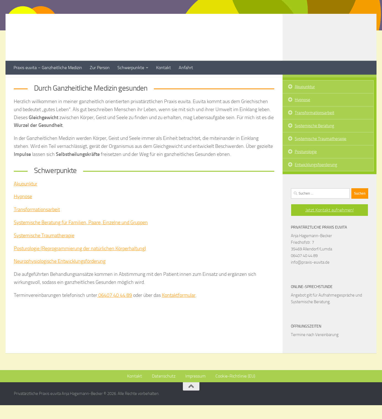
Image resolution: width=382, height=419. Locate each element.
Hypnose (23, 210)
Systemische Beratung (314, 139)
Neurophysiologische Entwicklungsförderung (60, 275)
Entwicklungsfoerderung (316, 178)
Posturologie (306, 165)
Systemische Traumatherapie (44, 249)
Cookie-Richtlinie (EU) (235, 389)
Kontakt (163, 67)
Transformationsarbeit (37, 223)
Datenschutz (163, 389)
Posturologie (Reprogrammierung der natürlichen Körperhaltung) (80, 262)
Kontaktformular (179, 309)
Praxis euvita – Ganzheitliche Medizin (48, 67)
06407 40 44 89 (114, 309)
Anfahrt (186, 67)
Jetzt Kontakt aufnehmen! (329, 223)
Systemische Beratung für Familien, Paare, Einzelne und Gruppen (81, 236)
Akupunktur (25, 198)
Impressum (195, 389)
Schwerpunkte (130, 67)
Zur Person (100, 67)
